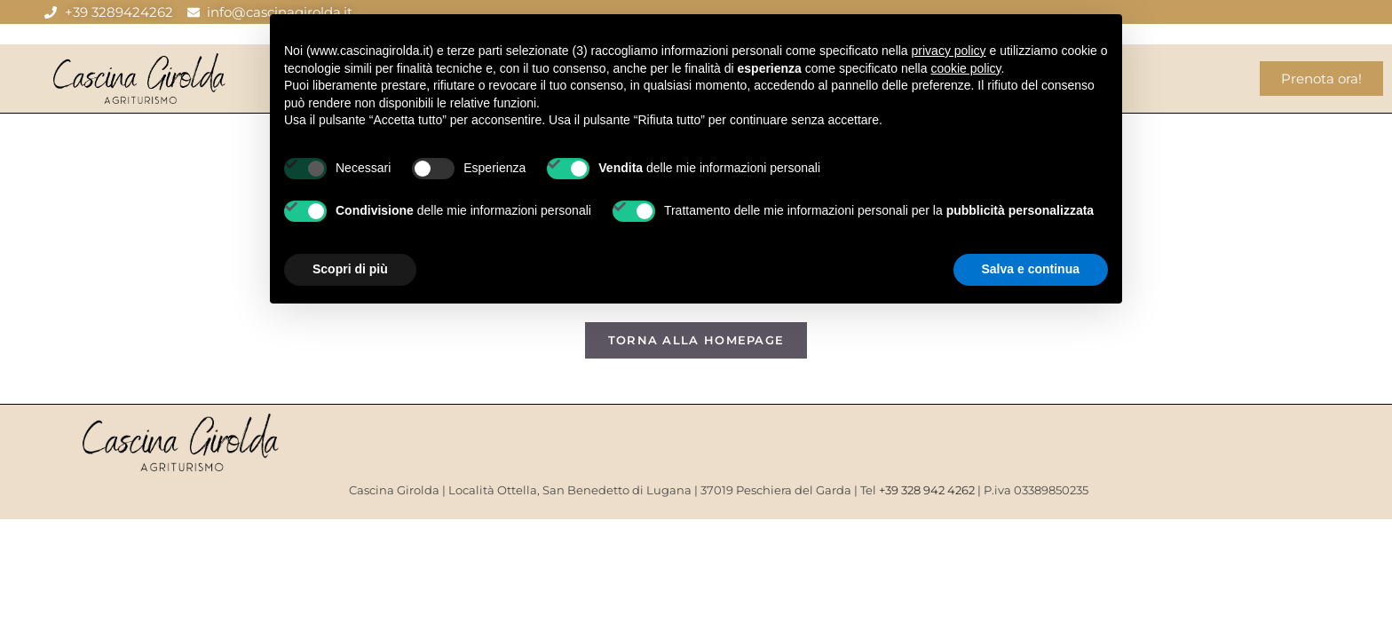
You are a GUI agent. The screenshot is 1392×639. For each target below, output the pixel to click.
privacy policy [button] (949, 50)
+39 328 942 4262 (927, 490)
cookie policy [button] (965, 68)
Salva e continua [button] (1031, 269)
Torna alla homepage (696, 340)
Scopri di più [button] (350, 269)
